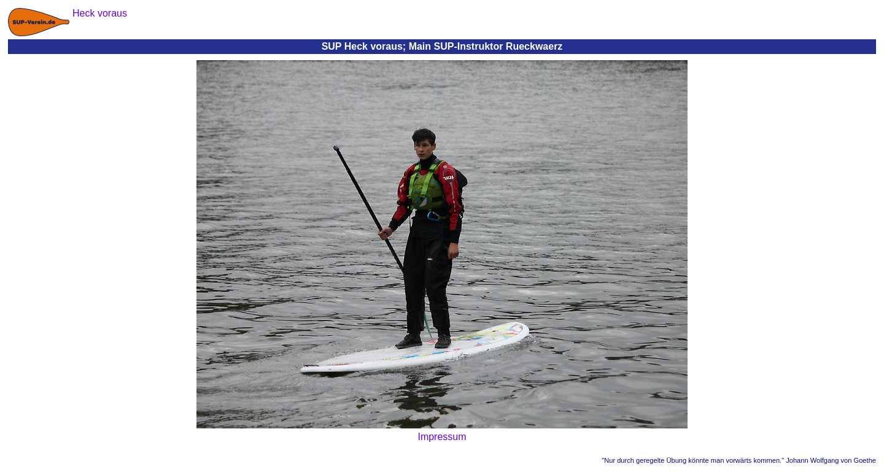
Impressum (441, 436)
